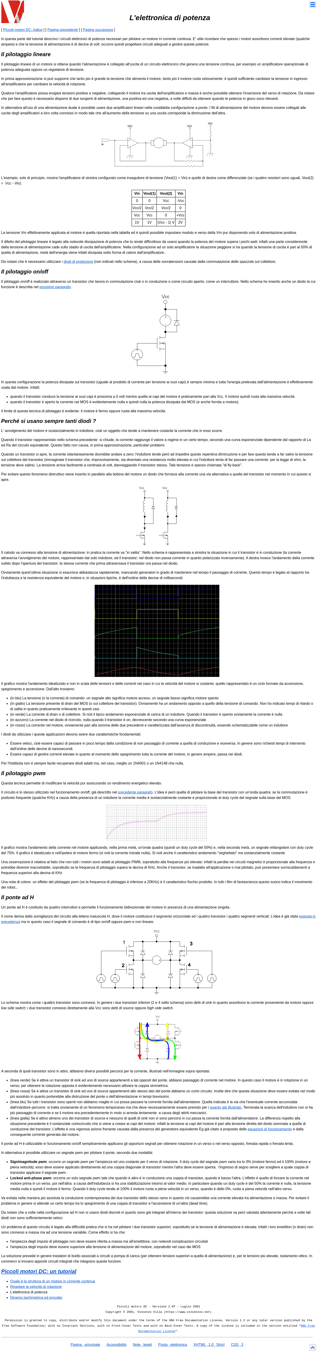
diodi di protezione (78, 262)
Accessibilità (116, 1345)
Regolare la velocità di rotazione (36, 1287)
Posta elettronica (172, 1345)
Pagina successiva (98, 30)
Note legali (142, 1345)
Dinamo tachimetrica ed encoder (36, 1297)
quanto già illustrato (226, 1107)
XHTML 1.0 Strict (209, 1345)
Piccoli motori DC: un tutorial (38, 1271)
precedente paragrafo (135, 792)
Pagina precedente (63, 30)
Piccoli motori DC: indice (22, 30)
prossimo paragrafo (55, 287)
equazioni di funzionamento (270, 1129)
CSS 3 (237, 1345)
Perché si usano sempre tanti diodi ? (48, 421)
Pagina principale (85, 1345)
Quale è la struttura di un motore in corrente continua (52, 1281)
